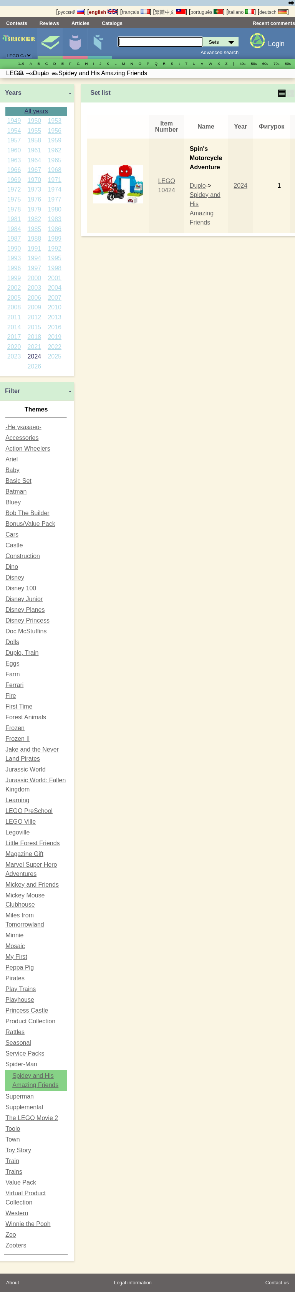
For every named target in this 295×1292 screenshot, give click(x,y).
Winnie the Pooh (27, 1224)
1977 (54, 199)
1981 (14, 219)
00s (32, 73)
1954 (14, 130)
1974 (54, 189)
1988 (34, 238)
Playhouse (19, 999)
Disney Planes (25, 609)
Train (12, 1161)
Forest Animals (25, 717)
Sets (50, 43)
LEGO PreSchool (29, 811)
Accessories (21, 438)
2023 (14, 356)
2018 (34, 337)
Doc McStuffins (25, 631)
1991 (34, 248)
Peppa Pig (19, 967)
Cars (11, 534)
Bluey (13, 502)
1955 (34, 130)
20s (55, 73)
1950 (34, 120)
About (12, 1282)
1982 (34, 219)
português (207, 12)
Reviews (49, 23)
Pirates (15, 978)
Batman (16, 491)
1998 (54, 268)
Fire (10, 695)
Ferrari (14, 685)
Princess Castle (26, 1010)
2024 (34, 356)
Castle (14, 545)
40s (242, 63)
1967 (34, 170)
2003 (34, 287)
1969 (14, 180)
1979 (34, 209)
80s (288, 63)
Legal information (133, 1282)
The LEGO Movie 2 (31, 1118)
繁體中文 (170, 12)
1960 (14, 150)
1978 (14, 209)
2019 (54, 337)
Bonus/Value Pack (30, 523)
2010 (54, 307)
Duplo (198, 185)
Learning (17, 800)
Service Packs (24, 1053)
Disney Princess (27, 620)
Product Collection (30, 1021)
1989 (54, 238)
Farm (12, 674)
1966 (14, 170)
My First (16, 956)
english (103, 12)
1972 (14, 189)
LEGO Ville (20, 821)
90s (21, 73)
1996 (14, 268)
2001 (54, 278)
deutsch (273, 12)
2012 (34, 317)
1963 (14, 160)
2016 (54, 327)
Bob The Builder (27, 513)
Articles (80, 23)
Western (16, 1213)
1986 (54, 229)
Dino (11, 566)
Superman (19, 1096)
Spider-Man (21, 1064)
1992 (54, 248)
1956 (54, 130)
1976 (34, 199)
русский (71, 12)
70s (276, 63)
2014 (14, 327)
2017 (14, 337)
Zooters (15, 1245)
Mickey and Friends (32, 884)
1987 (14, 238)
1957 (14, 140)
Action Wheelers (27, 448)
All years (36, 111)
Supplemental (24, 1107)
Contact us (277, 1282)
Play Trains (20, 989)
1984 (14, 229)
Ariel (11, 459)
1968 (54, 170)
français (135, 12)
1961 (34, 150)
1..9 (21, 63)
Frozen (15, 728)
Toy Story (18, 1150)
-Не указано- (23, 427)
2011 (14, 317)
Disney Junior (24, 599)
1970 (34, 180)
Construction (22, 556)
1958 (34, 140)
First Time (18, 706)
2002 (14, 287)
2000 (34, 278)
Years (13, 92)
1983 (54, 219)
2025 (54, 356)
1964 (34, 160)
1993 (14, 258)
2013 (54, 317)
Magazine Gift (24, 854)
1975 (14, 199)
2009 (34, 307)
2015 (34, 327)
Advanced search (220, 52)
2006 (34, 297)
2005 (14, 297)
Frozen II (17, 738)
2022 (54, 347)
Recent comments (274, 23)
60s (265, 63)
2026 (34, 366)
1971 (54, 180)
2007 (54, 297)
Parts (100, 43)
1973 (34, 189)
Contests (16, 23)
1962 (54, 150)
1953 (54, 120)
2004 (54, 287)
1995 (54, 258)
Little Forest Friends (32, 843)
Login (276, 44)
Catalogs (112, 23)
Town (12, 1139)
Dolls (12, 642)
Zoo (10, 1234)
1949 (14, 120)
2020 (14, 347)
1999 (14, 278)
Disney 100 (20, 588)
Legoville (17, 832)
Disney (14, 577)
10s (43, 73)
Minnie (14, 935)
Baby (12, 470)
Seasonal (18, 1042)
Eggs (12, 663)
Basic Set (18, 480)
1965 (54, 160)
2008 (14, 307)
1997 (34, 268)
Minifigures (75, 43)
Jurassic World (25, 769)
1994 (34, 258)
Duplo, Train (21, 652)
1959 (54, 140)
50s (254, 63)
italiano (241, 12)
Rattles (15, 1032)
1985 (34, 229)
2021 (34, 347)
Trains (13, 1171)
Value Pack (20, 1182)
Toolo (12, 1128)
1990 (14, 248)
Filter (12, 391)
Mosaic (15, 946)
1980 (54, 209)
